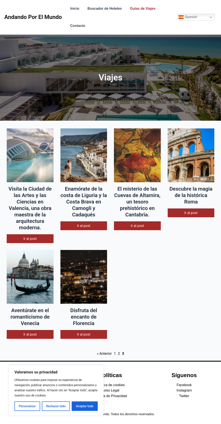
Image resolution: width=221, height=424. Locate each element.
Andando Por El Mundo (33, 17)
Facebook (184, 385)
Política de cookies (110, 385)
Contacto (77, 26)
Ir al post (30, 239)
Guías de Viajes (139, 8)
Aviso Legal (110, 390)
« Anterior (104, 354)
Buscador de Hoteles (102, 8)
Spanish (187, 17)
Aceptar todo (84, 406)
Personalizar (27, 406)
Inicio (74, 8)
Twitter (184, 396)
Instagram (184, 390)
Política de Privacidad (110, 396)
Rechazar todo (56, 406)
